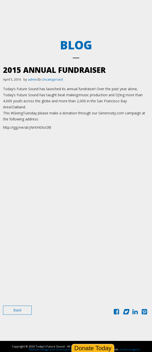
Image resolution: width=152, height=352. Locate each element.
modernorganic (129, 349)
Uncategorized (52, 79)
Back (17, 310)
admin (32, 79)
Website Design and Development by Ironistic (59, 349)
